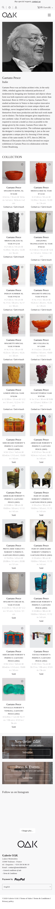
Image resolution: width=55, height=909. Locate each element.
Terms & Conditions (42, 898)
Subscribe (27, 752)
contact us (36, 1)
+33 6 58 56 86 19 (22, 864)
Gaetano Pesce (13, 187)
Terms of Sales (26, 898)
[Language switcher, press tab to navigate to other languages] (27, 886)
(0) (41, 7)
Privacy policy (8, 901)
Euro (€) (47, 7)
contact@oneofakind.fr (18, 867)
